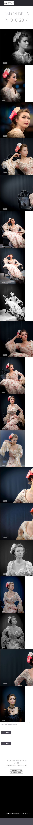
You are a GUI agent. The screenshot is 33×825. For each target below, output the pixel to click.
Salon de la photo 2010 (16, 813)
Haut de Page (6, 732)
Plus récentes (16, 770)
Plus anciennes (16, 772)
